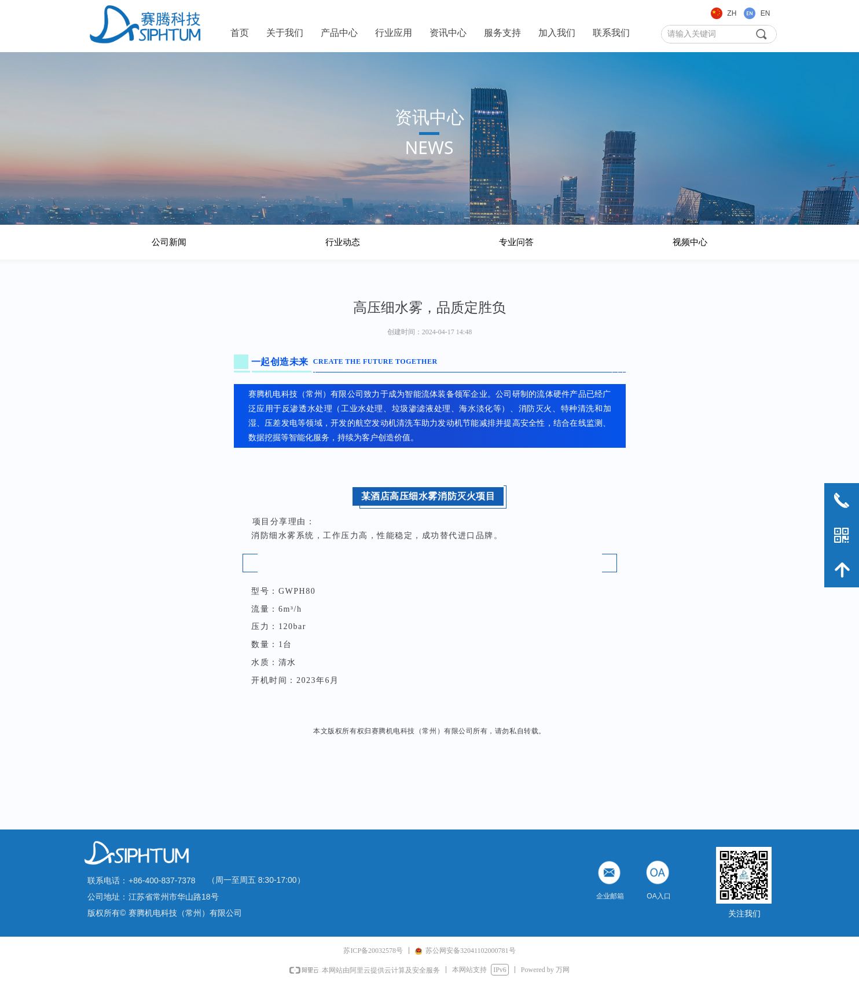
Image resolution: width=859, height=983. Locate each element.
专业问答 (516, 242)
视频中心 (690, 242)
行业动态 (342, 242)
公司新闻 (169, 242)
